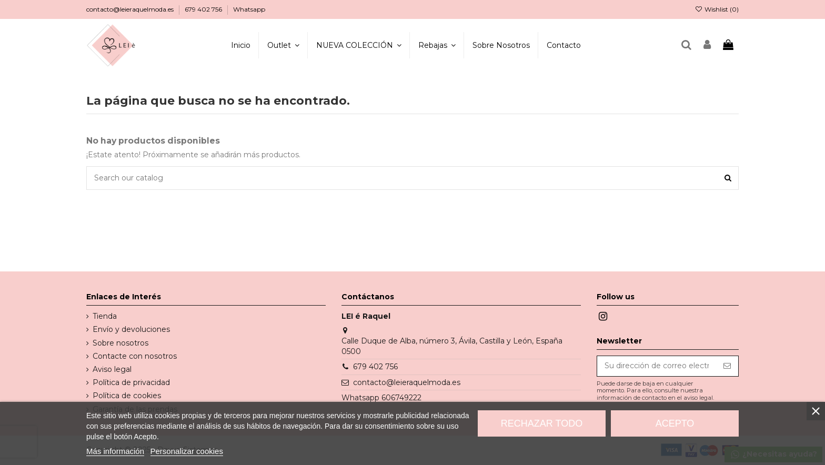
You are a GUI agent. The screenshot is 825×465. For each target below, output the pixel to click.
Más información (115, 451)
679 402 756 (204, 9)
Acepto (675, 423)
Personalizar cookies (186, 451)
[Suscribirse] (727, 366)
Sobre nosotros (120, 343)
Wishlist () (717, 9)
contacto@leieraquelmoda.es (130, 9)
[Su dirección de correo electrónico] (656, 366)
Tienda (105, 316)
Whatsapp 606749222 (381, 397)
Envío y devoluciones (131, 329)
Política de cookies (127, 395)
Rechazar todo (541, 423)
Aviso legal (112, 369)
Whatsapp (249, 9)
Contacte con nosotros (135, 356)
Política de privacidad (131, 382)
